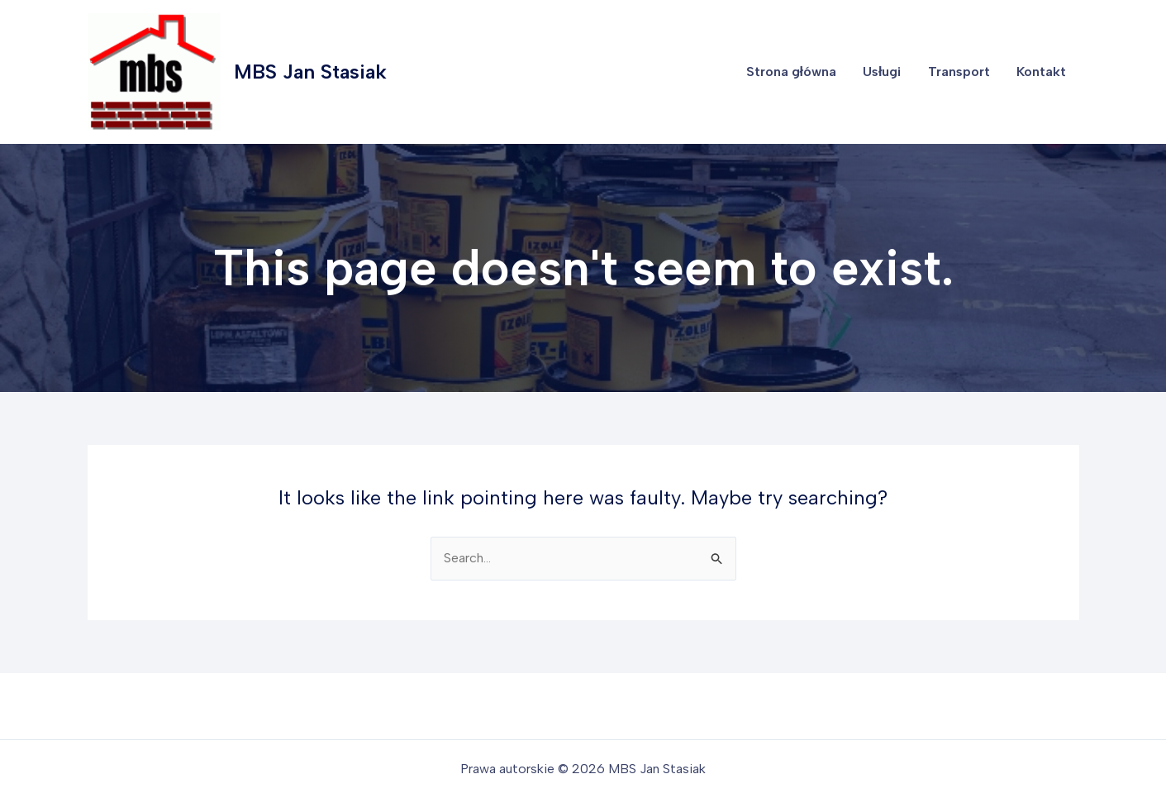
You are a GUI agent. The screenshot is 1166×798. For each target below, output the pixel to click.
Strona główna (791, 71)
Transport (959, 71)
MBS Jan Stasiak (310, 72)
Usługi (882, 71)
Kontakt (1041, 71)
